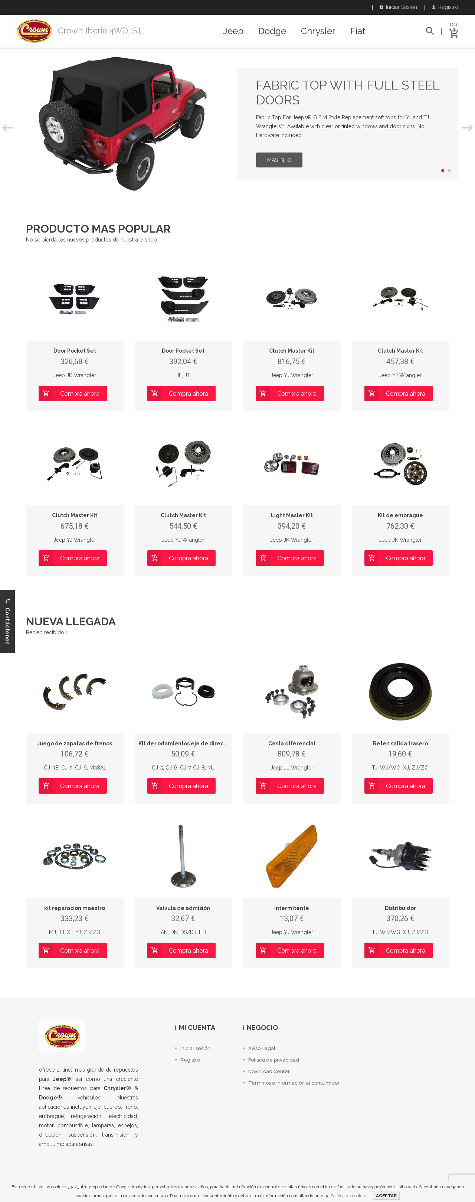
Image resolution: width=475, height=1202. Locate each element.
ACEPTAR (386, 1195)
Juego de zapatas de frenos (74, 743)
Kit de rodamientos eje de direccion (186, 743)
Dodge (272, 31)
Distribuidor (400, 908)
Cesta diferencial (291, 743)
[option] (237, 123)
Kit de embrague (400, 515)
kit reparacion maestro (74, 908)
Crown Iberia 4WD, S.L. (101, 30)
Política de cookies (349, 1195)
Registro (445, 7)
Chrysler (318, 31)
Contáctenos (7, 621)
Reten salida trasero (400, 743)
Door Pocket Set (74, 351)
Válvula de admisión (183, 908)
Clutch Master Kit (291, 351)
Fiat (357, 31)
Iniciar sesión (398, 7)
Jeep (233, 31)
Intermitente (291, 908)
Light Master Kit (292, 515)
